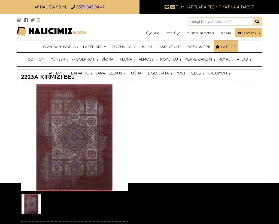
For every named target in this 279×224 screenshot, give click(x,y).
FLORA (127, 59)
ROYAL (226, 59)
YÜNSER (59, 59)
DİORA (109, 59)
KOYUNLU (170, 59)
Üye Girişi (153, 33)
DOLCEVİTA (160, 73)
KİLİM (147, 46)
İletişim (225, 33)
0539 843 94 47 (90, 7)
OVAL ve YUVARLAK (60, 46)
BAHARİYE (81, 73)
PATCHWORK (198, 46)
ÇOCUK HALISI (124, 46)
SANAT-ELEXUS (110, 73)
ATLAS (244, 59)
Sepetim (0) (249, 33)
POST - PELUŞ (189, 73)
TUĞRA (137, 73)
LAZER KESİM (95, 46)
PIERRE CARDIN (199, 59)
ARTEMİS (58, 73)
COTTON (38, 59)
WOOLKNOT (85, 59)
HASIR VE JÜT (169, 46)
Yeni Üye (173, 33)
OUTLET (226, 46)
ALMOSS (148, 59)
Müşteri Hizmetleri (200, 33)
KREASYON (218, 73)
